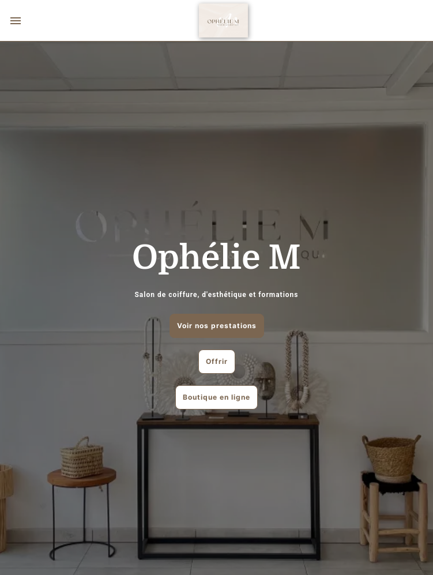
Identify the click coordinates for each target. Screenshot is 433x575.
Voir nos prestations (217, 325)
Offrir (217, 361)
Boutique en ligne (216, 397)
